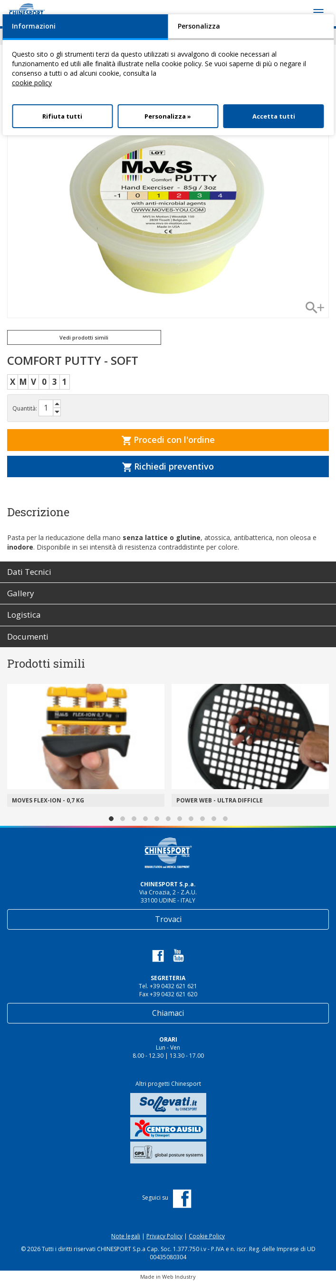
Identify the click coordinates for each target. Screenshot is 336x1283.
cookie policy (32, 82)
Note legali (125, 1236)
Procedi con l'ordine (168, 439)
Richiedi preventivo (168, 466)
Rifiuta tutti (62, 116)
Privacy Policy (164, 1236)
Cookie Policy (207, 1236)
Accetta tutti (273, 116)
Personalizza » (167, 116)
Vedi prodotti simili (83, 337)
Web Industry (179, 1276)
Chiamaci (168, 1013)
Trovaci (168, 919)
